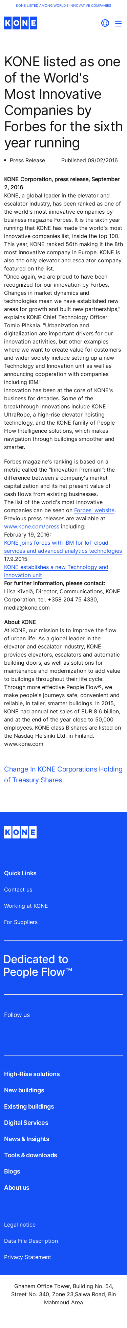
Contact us (18, 889)
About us (16, 1187)
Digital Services (26, 1122)
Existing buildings (29, 1106)
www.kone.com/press (31, 526)
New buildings (24, 1090)
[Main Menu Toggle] (118, 23)
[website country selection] (105, 23)
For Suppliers (21, 922)
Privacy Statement (27, 1257)
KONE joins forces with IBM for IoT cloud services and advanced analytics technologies (63, 546)
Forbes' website (94, 510)
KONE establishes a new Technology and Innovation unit (56, 571)
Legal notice (20, 1224)
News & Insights (26, 1138)
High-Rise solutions (32, 1073)
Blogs (12, 1171)
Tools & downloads (30, 1155)
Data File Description (31, 1240)
